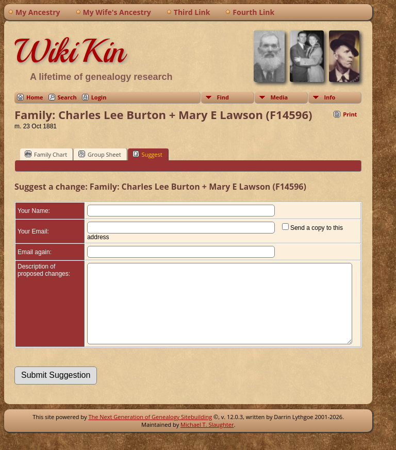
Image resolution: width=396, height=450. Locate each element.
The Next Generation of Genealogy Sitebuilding (150, 432)
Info (329, 97)
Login (99, 97)
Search (67, 97)
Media (279, 97)
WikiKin (69, 51)
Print (350, 114)
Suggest (147, 154)
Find (223, 97)
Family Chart (46, 154)
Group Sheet (99, 154)
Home (34, 97)
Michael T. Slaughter (207, 440)
